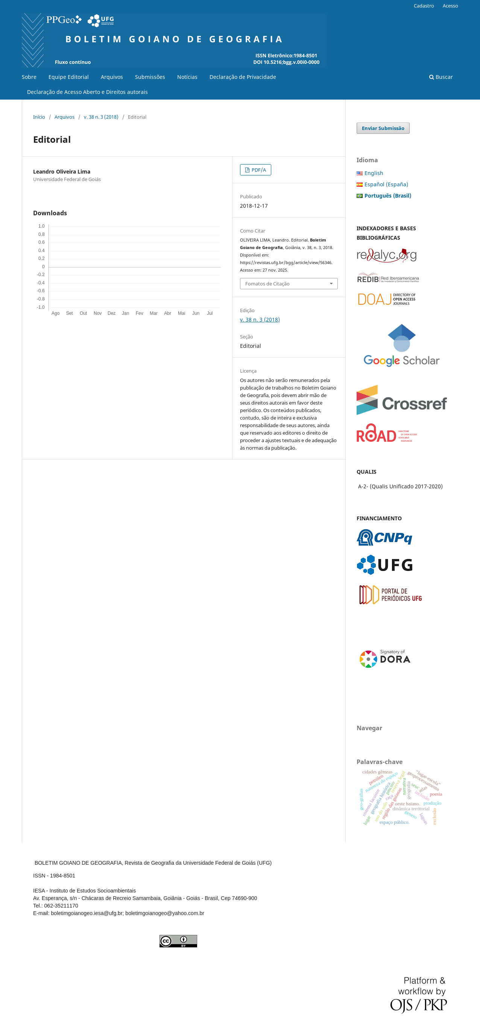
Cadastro (424, 5)
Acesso (450, 5)
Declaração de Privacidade (243, 76)
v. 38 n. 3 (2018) (101, 116)
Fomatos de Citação (267, 283)
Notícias (187, 76)
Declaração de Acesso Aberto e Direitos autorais (87, 91)
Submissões (150, 76)
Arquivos (112, 76)
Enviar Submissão (383, 128)
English (374, 173)
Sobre (29, 76)
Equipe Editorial (69, 76)
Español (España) (386, 184)
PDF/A (258, 169)
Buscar (441, 76)
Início (39, 116)
